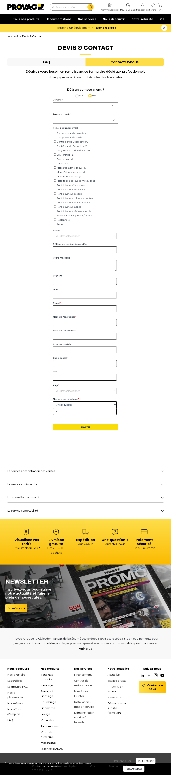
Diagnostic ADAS (52, 748)
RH (162, 19)
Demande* (58, 99)
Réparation (48, 720)
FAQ (10, 720)
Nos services (87, 19)
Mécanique (48, 742)
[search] (90, 7)
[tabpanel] (85, 293)
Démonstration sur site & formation (84, 717)
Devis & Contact (32, 36)
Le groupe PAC (17, 686)
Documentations (59, 19)
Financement (83, 674)
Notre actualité (142, 19)
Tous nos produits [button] (23, 19)
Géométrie (48, 708)
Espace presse (117, 680)
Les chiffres (14, 680)
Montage (47, 685)
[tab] (46, 62)
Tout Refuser (145, 761)
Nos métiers (15, 703)
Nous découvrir (114, 19)
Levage (45, 714)
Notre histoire (16, 674)
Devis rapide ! (106, 27)
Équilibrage (48, 702)
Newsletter (115, 697)
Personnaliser (122, 761)
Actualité (114, 674)
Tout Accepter (133, 768)
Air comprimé (50, 726)
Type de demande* (62, 114)
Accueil (13, 36)
